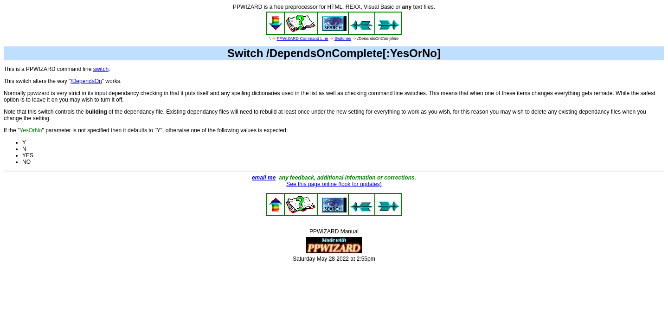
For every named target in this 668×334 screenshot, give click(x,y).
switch (101, 69)
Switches (342, 38)
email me (264, 177)
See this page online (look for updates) (333, 184)
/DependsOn (86, 81)
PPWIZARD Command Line (302, 38)
